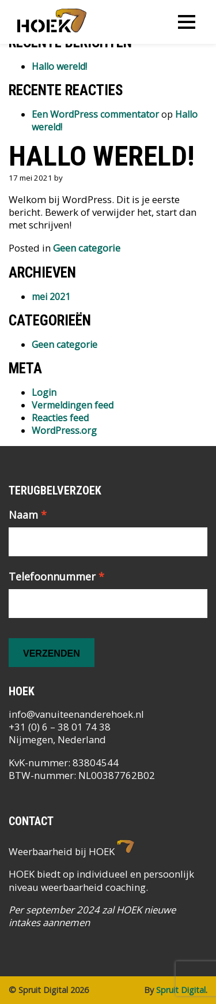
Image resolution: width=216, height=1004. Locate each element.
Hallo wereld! (59, 66)
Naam (28, 515)
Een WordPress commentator (95, 114)
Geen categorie (86, 247)
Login (44, 392)
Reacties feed (60, 417)
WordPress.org (64, 430)
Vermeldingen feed (72, 405)
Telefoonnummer (56, 576)
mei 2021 (51, 296)
